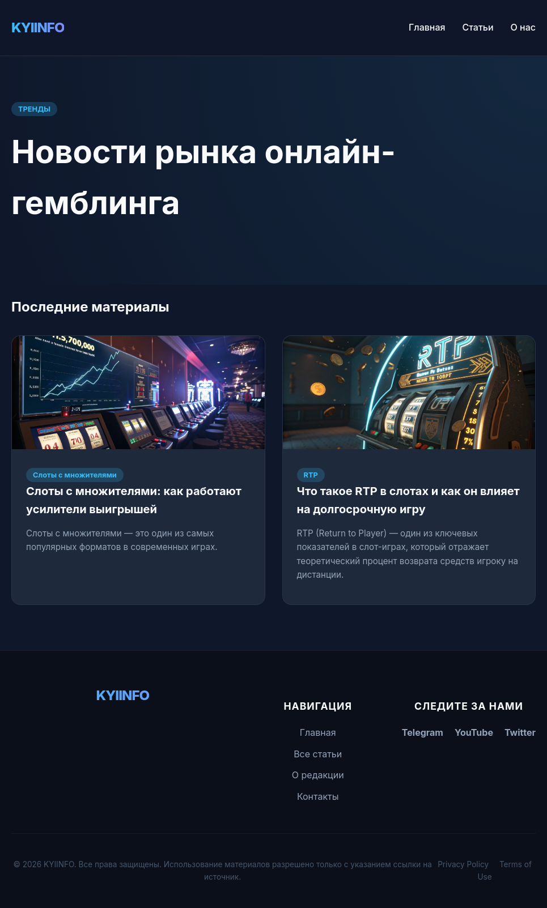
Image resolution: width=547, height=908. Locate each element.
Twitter (520, 732)
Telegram (422, 732)
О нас (523, 27)
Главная (427, 27)
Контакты (318, 796)
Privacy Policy (463, 864)
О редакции (318, 775)
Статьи (478, 27)
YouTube (474, 732)
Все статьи (318, 754)
